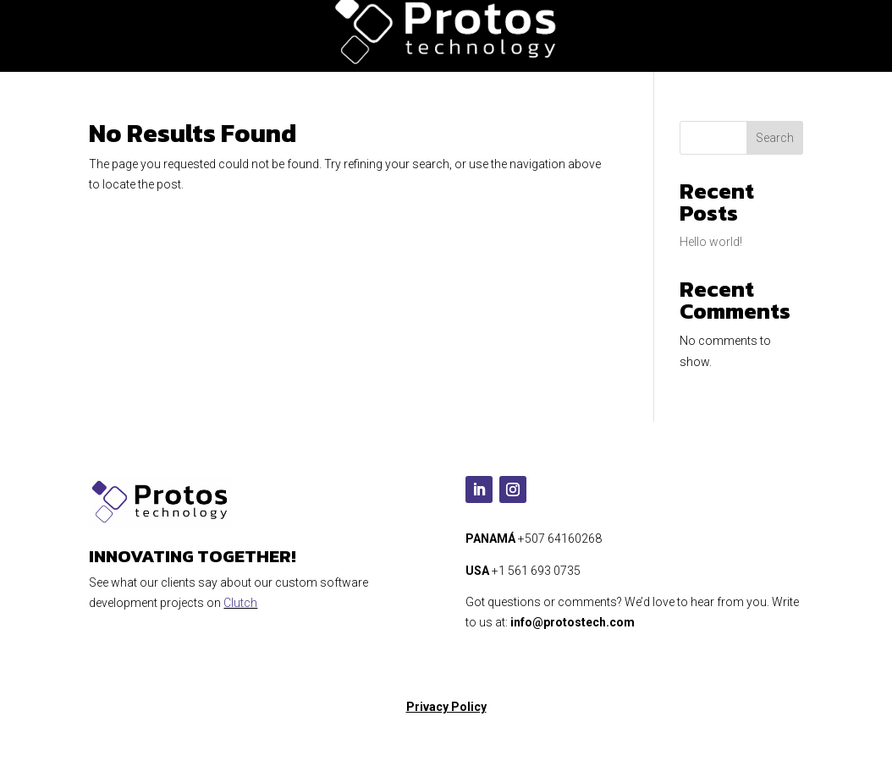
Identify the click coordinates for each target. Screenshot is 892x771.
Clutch (240, 603)
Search (775, 138)
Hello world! (711, 242)
